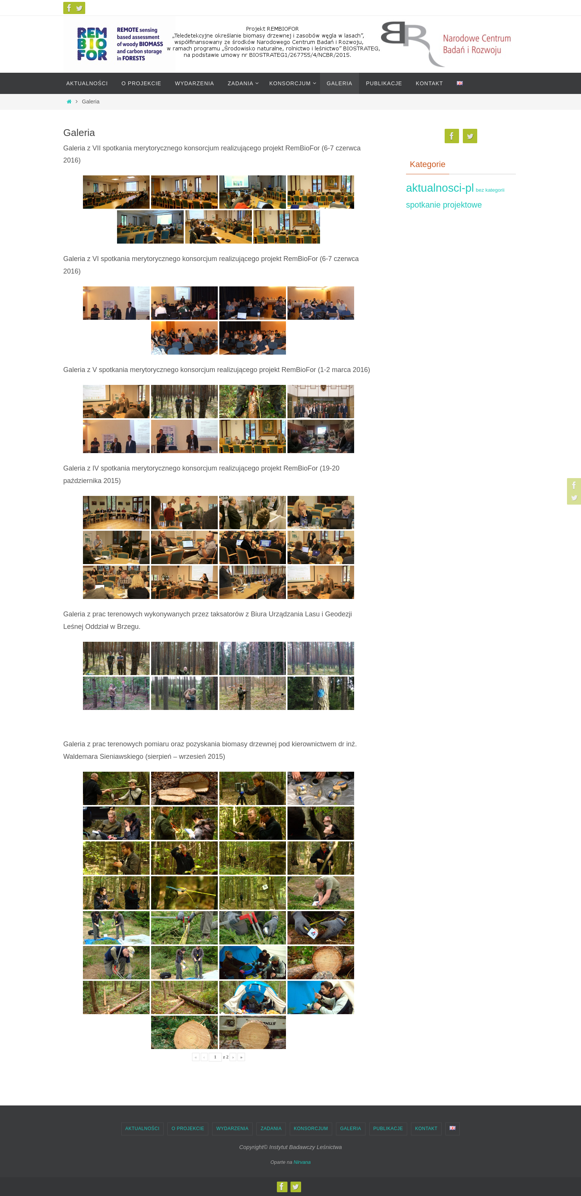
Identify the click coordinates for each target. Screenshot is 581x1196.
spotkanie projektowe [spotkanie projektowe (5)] (444, 204)
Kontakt (426, 1128)
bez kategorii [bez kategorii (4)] (490, 190)
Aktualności (142, 1128)
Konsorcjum (311, 1128)
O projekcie (188, 1128)
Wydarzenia (232, 1128)
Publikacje (388, 1128)
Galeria (350, 1128)
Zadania (271, 1128)
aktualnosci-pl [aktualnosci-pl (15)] (440, 187)
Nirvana (302, 1162)
